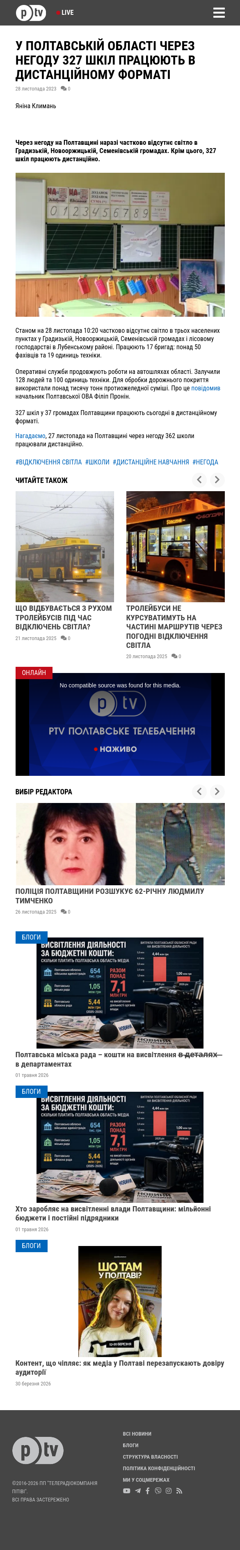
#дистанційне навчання (151, 462)
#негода (205, 462)
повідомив (205, 388)
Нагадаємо (31, 436)
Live (65, 12)
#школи (97, 462)
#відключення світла (49, 462)
